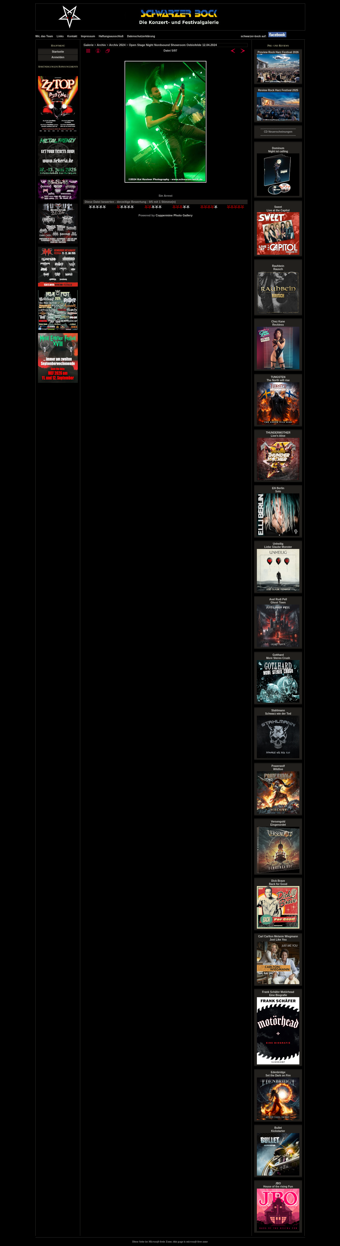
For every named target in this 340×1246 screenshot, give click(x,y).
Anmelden (58, 57)
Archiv (101, 45)
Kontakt (72, 36)
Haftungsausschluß (111, 36)
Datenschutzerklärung (141, 36)
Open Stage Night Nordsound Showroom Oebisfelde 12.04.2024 (173, 45)
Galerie (89, 45)
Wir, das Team (44, 36)
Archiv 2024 (117, 45)
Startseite (58, 51)
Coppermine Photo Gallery (174, 215)
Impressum (88, 36)
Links (60, 36)
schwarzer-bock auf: (265, 36)
